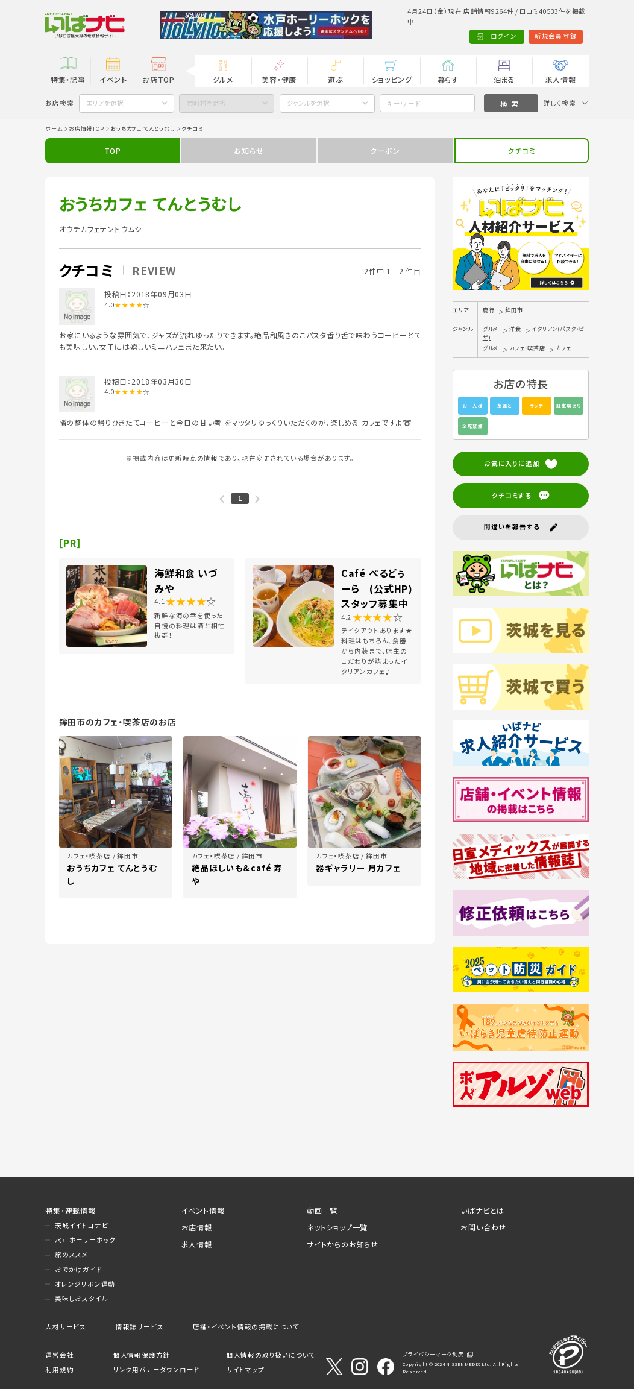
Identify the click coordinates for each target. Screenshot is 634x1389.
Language (566, 35)
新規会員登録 (512, 35)
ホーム (53, 129)
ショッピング (392, 79)
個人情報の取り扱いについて (271, 1354)
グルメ (223, 79)
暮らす (448, 79)
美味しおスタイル (81, 1298)
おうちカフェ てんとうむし (142, 129)
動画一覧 (322, 1210)
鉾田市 (514, 310)
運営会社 (59, 1354)
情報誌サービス (140, 1326)
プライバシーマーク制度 (433, 1354)
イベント (113, 79)
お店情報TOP (86, 129)
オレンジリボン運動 (85, 1283)
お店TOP (158, 79)
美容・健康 (279, 79)
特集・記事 (68, 79)
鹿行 (489, 310)
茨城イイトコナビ (81, 1225)
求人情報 (560, 79)
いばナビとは (482, 1210)
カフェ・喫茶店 (527, 348)
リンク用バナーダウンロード (156, 1369)
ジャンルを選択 (308, 102)
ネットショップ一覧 (337, 1227)
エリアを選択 (105, 102)
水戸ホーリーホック (85, 1239)
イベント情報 (203, 1210)
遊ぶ (335, 79)
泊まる (504, 79)
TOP (112, 150)
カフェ (563, 348)
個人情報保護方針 (141, 1354)
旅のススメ (72, 1254)
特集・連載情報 (70, 1210)
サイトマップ (246, 1369)
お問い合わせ (483, 1227)
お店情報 (196, 1227)
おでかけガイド (78, 1269)
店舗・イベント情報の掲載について (246, 1326)
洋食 (515, 329)
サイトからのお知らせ (342, 1244)
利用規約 (59, 1369)
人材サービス (65, 1326)
